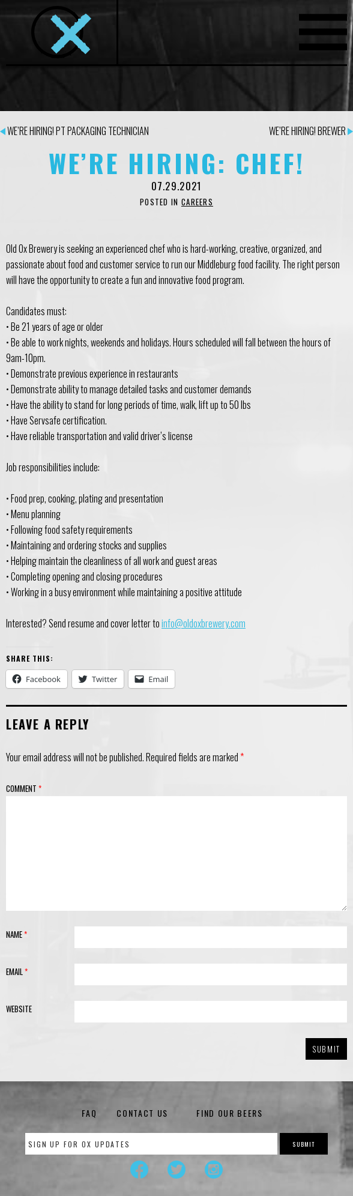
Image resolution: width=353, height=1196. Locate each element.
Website (19, 1009)
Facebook (139, 1170)
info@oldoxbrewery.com (203, 623)
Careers (197, 202)
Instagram (214, 1170)
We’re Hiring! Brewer (311, 131)
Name (16, 934)
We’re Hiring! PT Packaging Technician (74, 131)
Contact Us (142, 1113)
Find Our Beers (229, 1113)
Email (17, 971)
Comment (23, 788)
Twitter (176, 1170)
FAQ (89, 1113)
